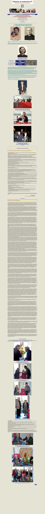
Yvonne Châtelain (17, 445)
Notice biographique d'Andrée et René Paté (22, 18)
